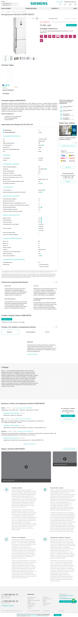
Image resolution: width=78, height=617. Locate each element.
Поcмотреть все (68, 419)
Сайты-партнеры (46, 603)
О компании (30, 606)
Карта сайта (61, 610)
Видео (44, 601)
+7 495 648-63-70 (6, 3)
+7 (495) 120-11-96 (67, 178)
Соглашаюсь (57, 615)
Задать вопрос (68, 415)
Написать (68, 183)
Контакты (45, 605)
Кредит (29, 601)
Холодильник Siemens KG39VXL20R (25, 431)
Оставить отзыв (6, 319)
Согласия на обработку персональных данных (39, 615)
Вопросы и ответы (47, 598)
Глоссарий (45, 597)
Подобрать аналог (71, 25)
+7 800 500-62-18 (6, 5)
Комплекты (54, 8)
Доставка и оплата (32, 597)
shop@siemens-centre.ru (66, 595)
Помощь (44, 600)
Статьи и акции (59, 1)
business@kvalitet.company (67, 598)
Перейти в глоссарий (32, 354)
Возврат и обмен (31, 603)
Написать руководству (68, 601)
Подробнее (68, 168)
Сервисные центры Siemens (34, 600)
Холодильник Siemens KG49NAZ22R (23, 418)
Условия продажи (46, 610)
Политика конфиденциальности (34, 610)
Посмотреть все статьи (68, 145)
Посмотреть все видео (70, 449)
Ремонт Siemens (31, 605)
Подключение (31, 598)
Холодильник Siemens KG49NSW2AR (24, 407)
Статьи (29, 608)
